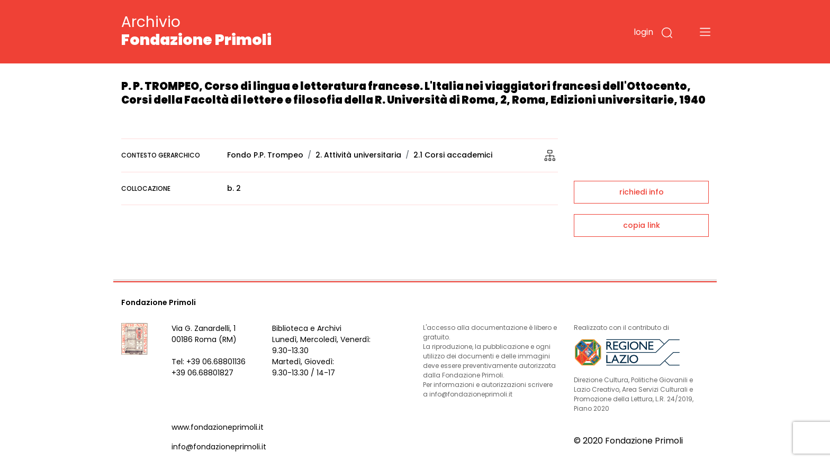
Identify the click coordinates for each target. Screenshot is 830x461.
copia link (641, 225)
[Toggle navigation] (705, 32)
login (643, 32)
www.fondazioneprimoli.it (218, 427)
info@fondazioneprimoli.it (219, 446)
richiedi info (641, 192)
